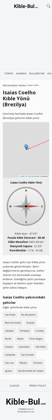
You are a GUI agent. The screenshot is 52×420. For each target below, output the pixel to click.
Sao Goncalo (27, 354)
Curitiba (39, 330)
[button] (26, 147)
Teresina (37, 362)
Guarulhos (24, 346)
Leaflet (22, 176)
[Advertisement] (26, 41)
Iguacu (8, 370)
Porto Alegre (36, 338)
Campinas (10, 354)
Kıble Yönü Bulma (10, 85)
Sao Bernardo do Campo (30, 370)
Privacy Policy (37, 385)
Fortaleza (25, 330)
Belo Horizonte (13, 322)
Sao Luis (9, 362)
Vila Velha (40, 346)
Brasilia (30, 322)
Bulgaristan (37, 73)
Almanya (21, 73)
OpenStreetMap (33, 176)
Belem (20, 338)
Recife (8, 338)
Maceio (23, 362)
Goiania (9, 346)
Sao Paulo (10, 314)
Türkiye (8, 73)
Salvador (9, 330)
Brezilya (22, 85)
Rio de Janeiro (28, 314)
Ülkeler (14, 385)
